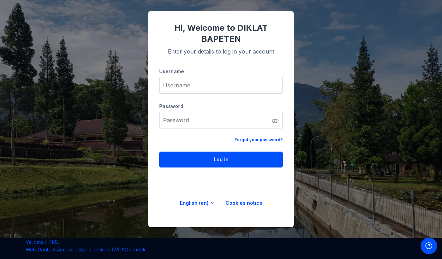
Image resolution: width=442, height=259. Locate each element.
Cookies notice (243, 203)
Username (171, 71)
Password (171, 106)
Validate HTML (42, 242)
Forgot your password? (258, 139)
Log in (221, 159)
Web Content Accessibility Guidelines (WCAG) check (86, 249)
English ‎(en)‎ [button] (195, 203)
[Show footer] (429, 246)
